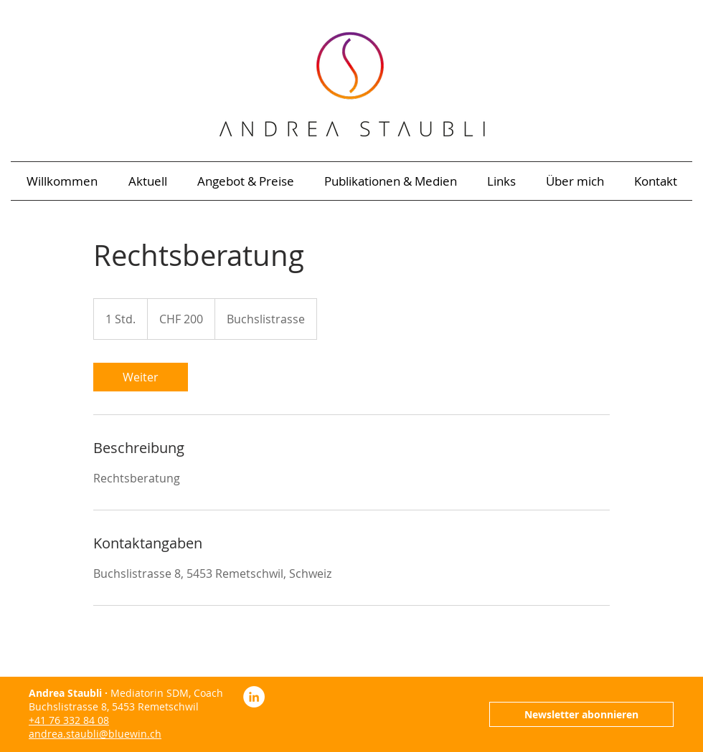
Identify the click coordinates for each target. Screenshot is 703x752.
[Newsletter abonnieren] (581, 714)
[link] (140, 377)
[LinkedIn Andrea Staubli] (254, 697)
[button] (390, 181)
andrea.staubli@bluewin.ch (95, 734)
